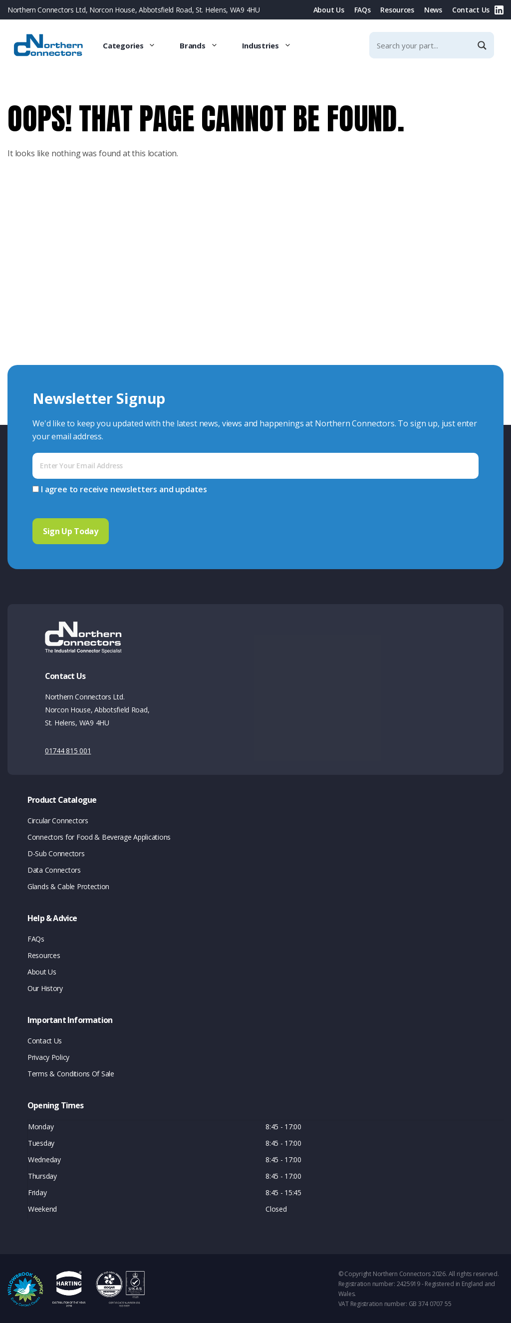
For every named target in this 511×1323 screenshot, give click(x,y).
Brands (205, 45)
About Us (328, 9)
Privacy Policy (48, 1056)
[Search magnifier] (483, 45)
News (433, 9)
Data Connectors (54, 869)
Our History (45, 987)
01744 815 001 (68, 749)
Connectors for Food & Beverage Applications (99, 836)
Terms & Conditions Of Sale (70, 1072)
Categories (135, 45)
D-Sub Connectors (56, 852)
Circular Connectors (57, 819)
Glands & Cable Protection (68, 885)
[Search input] (423, 45)
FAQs (362, 9)
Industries (272, 45)
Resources (397, 9)
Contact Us (471, 9)
